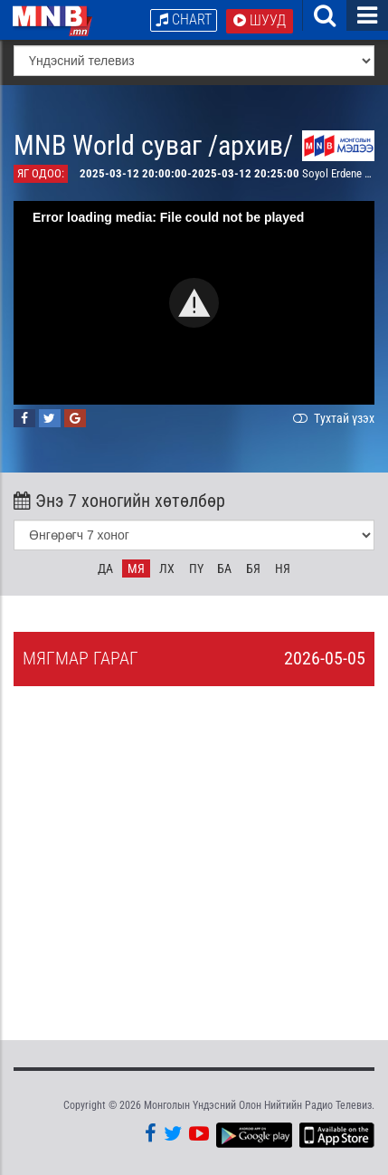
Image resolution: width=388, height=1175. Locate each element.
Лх (167, 568)
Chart (184, 19)
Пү (196, 568)
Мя (136, 568)
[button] (194, 303)
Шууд (259, 20)
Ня (282, 568)
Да (105, 568)
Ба (224, 568)
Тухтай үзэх (331, 418)
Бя (253, 568)
